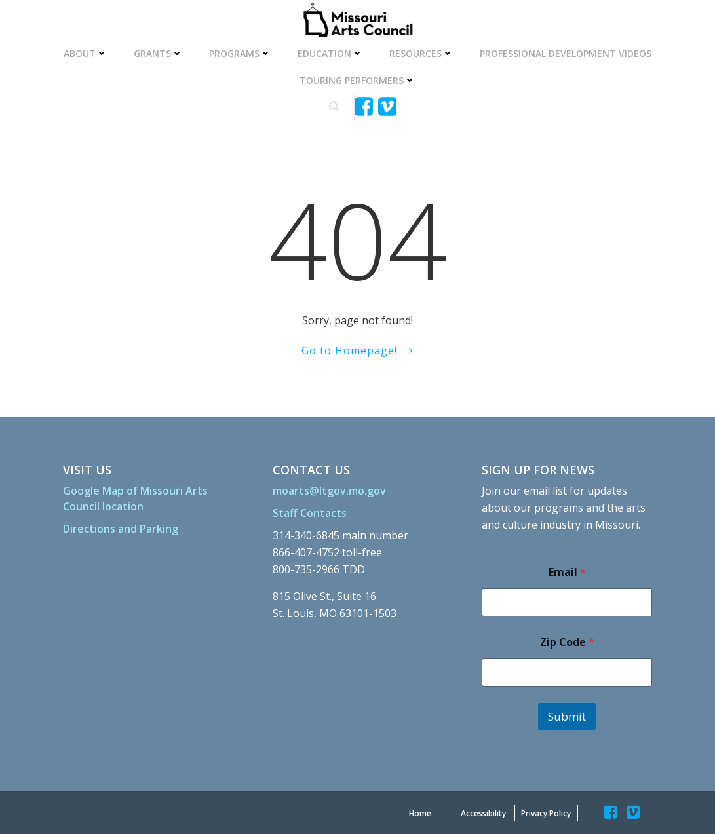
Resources (421, 53)
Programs (240, 53)
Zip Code (567, 642)
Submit (567, 716)
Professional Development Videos (565, 53)
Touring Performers (357, 80)
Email (567, 572)
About (85, 53)
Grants (158, 53)
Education (330, 53)
